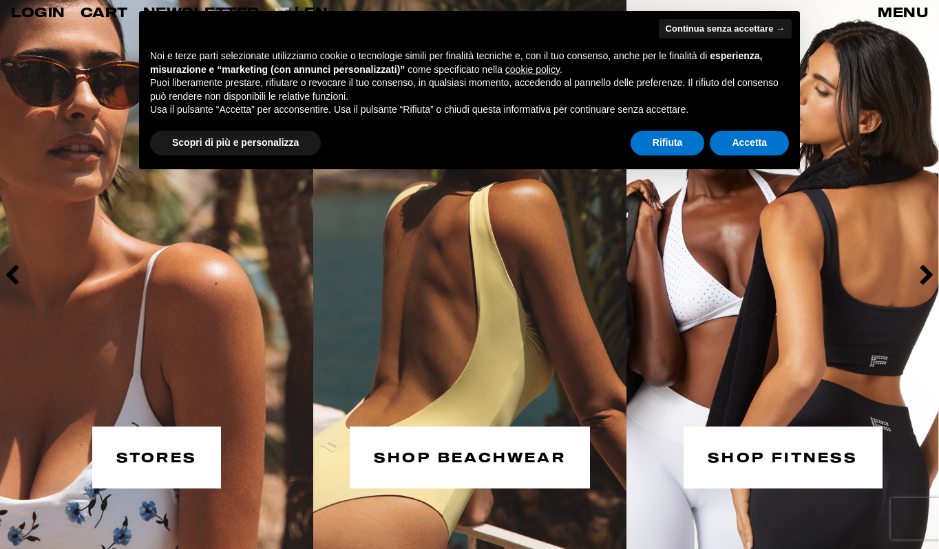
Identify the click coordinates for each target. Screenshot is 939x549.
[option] (156, 274)
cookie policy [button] (532, 69)
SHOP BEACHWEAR (470, 456)
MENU (903, 12)
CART (104, 12)
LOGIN (38, 12)
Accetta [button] (749, 142)
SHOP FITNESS (783, 456)
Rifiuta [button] (668, 142)
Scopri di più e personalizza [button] (235, 142)
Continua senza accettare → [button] (725, 28)
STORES (156, 456)
